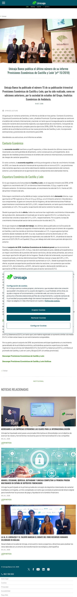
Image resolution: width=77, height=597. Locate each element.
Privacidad (4, 587)
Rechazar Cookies (38, 318)
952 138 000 (7, 574)
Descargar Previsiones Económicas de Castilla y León (23, 356)
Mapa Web (4, 595)
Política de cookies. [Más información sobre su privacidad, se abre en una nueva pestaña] (52, 301)
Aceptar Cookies (38, 310)
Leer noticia (6, 443)
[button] (3, 16)
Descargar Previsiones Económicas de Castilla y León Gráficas (26, 361)
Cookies (4, 583)
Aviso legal (4, 579)
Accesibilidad (5, 591)
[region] (38, 302)
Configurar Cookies (38, 326)
